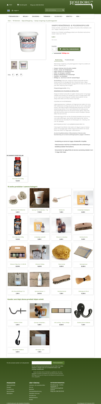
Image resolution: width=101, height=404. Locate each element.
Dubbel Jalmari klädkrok (83, 322)
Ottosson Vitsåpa (39, 264)
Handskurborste (62, 291)
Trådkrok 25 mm (18, 322)
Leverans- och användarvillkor (37, 385)
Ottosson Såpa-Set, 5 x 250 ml (18, 264)
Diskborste (62, 210)
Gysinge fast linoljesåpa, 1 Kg (40, 210)
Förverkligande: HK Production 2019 (85, 403)
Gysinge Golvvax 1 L (40, 291)
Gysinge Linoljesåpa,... (40, 322)
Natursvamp (61, 264)
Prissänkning (10, 389)
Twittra (16, 74)
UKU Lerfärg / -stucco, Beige (61, 322)
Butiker (31, 399)
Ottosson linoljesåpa (61, 237)
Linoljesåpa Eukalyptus (84, 210)
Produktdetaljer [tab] (69, 60)
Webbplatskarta (33, 397)
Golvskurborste (84, 237)
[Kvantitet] (53, 49)
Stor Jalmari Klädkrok (18, 349)
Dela (12, 74)
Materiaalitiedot (11, 385)
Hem (10, 5)
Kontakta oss (32, 395)
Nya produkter (10, 391)
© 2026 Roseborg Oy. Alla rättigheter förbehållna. (18, 403)
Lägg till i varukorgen (69, 49)
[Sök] (55, 10)
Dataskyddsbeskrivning (35, 391)
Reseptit (9, 387)
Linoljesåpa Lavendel (39, 237)
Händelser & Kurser (34, 393)
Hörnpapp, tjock (40, 349)
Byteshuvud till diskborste (18, 210)
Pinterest (21, 74)
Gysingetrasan (83, 264)
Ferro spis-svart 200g (18, 178)
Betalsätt (31, 389)
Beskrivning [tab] (58, 60)
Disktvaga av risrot (84, 291)
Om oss (31, 387)
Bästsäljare (10, 393)
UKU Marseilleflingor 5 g (18, 291)
